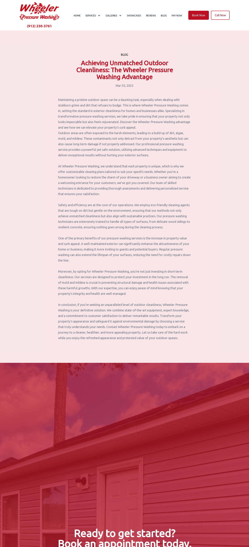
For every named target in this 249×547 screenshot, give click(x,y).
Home (77, 15)
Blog (164, 15)
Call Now (220, 15)
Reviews (151, 15)
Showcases (134, 15)
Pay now (177, 15)
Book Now (198, 15)
